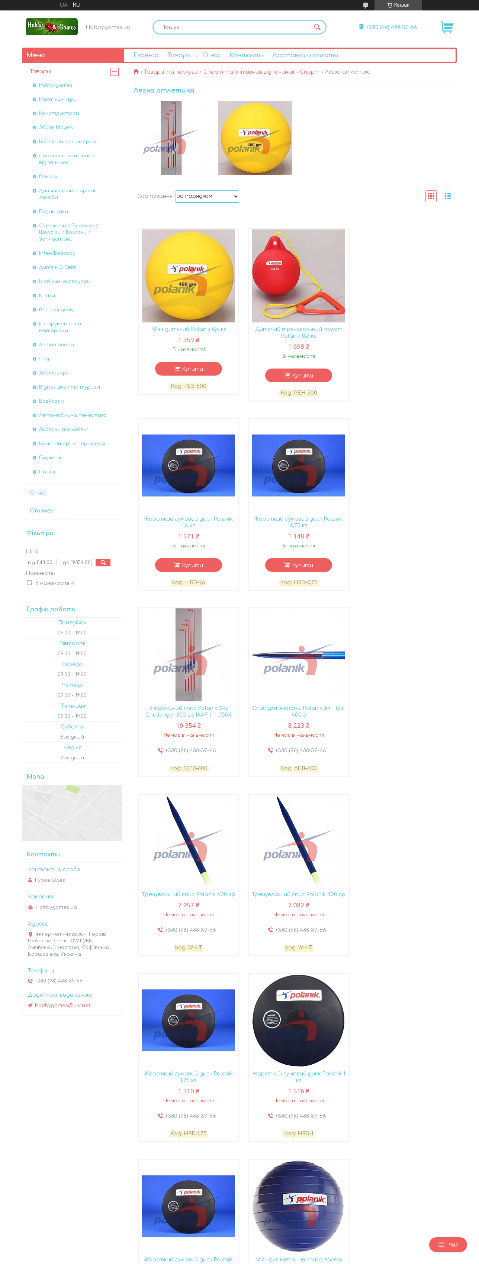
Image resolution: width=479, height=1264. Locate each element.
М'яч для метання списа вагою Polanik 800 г (403, 899)
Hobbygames (56, 85)
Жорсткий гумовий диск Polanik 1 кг (187, 899)
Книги (47, 295)
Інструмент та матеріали (60, 327)
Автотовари (56, 344)
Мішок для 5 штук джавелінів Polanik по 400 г (295, 1086)
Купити (191, 369)
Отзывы (42, 511)
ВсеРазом (51, 401)
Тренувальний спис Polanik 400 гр (295, 713)
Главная (147, 55)
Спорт (309, 72)
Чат (448, 1244)
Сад (44, 358)
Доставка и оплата (305, 55)
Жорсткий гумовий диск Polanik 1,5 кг (187, 1086)
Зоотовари (54, 373)
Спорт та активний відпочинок (249, 72)
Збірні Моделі (56, 127)
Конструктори (59, 113)
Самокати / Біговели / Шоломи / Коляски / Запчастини (68, 232)
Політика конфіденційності (298, 1219)
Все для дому (56, 309)
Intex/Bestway (57, 253)
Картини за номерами (69, 141)
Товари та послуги (171, 72)
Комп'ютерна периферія (72, 443)
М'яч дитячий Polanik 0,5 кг (187, 329)
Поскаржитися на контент (226, 1219)
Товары (179, 55)
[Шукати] (317, 27)
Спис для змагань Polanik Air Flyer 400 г (403, 523)
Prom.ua (283, 1206)
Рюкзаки (50, 176)
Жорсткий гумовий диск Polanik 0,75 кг (187, 523)
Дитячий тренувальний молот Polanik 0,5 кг (295, 333)
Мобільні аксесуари (64, 281)
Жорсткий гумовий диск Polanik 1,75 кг (403, 713)
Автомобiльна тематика (73, 415)
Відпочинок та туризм (69, 387)
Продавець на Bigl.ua (239, 1212)
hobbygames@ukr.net (63, 1005)
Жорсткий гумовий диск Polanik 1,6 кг (403, 333)
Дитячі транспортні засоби (67, 194)
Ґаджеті (50, 457)
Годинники (53, 211)
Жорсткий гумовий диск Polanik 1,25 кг (295, 899)
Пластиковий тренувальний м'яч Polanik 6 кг (403, 1086)
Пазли (47, 472)
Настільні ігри (58, 99)
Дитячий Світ (58, 267)
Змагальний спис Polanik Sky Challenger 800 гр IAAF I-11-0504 (295, 523)
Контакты (246, 55)
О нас (212, 55)
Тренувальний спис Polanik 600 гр (187, 713)
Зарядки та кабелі (63, 429)
